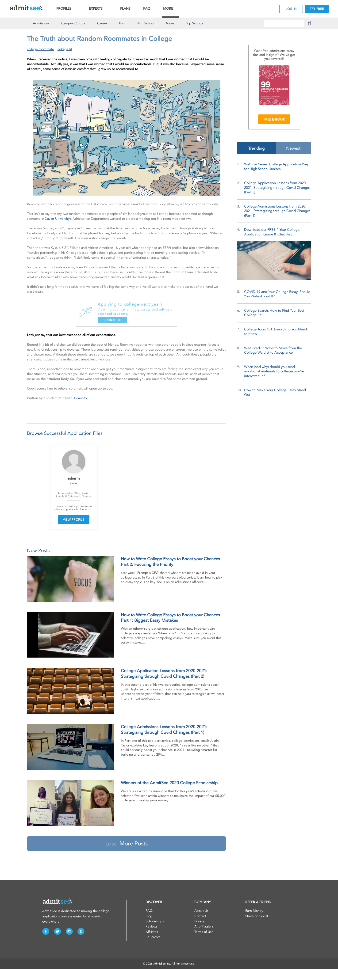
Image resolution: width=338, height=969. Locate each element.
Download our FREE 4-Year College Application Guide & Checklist (272, 231)
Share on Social (256, 916)
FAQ (146, 9)
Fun (122, 23)
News (170, 23)
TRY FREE (317, 9)
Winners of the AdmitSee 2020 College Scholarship (169, 782)
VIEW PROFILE (73, 519)
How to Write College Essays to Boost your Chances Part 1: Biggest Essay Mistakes (170, 617)
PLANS (125, 9)
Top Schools (195, 23)
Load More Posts (126, 843)
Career (102, 23)
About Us (201, 911)
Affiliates (152, 932)
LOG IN (291, 9)
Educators (153, 937)
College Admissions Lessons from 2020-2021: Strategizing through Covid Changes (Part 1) (277, 211)
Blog (149, 916)
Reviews (151, 926)
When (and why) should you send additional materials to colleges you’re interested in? (274, 371)
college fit (65, 49)
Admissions (41, 23)
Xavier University (57, 219)
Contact (200, 916)
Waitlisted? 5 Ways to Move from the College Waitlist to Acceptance (273, 350)
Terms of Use (203, 932)
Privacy (199, 921)
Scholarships (155, 921)
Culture (73, 23)
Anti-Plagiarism (205, 926)
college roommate (40, 49)
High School (145, 23)
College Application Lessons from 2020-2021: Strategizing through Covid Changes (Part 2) (277, 187)
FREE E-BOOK (274, 119)
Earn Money (254, 911)
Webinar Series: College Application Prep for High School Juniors (276, 166)
